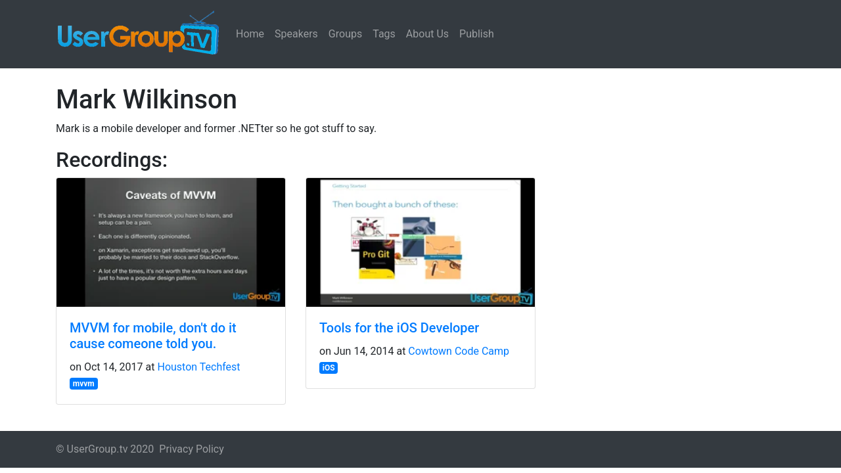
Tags (384, 34)
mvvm (84, 383)
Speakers (296, 34)
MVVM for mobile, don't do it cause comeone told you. (153, 335)
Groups (345, 34)
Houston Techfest (198, 367)
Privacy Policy (191, 449)
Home (250, 34)
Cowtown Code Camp (458, 351)
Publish (476, 34)
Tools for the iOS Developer (399, 328)
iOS (329, 367)
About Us (427, 34)
